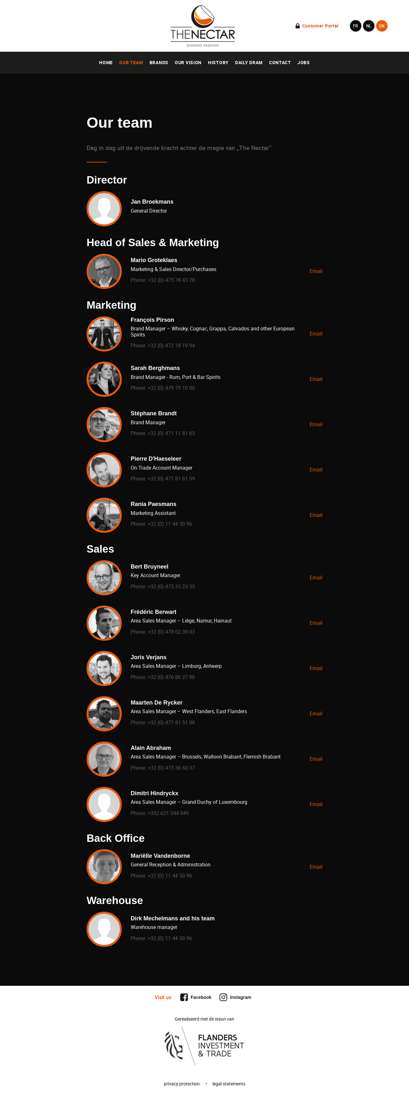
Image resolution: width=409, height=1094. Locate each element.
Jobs (303, 62)
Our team (131, 62)
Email (316, 271)
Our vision (188, 62)
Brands (159, 62)
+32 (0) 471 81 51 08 (170, 722)
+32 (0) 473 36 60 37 (170, 767)
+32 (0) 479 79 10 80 (170, 387)
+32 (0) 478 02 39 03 (170, 631)
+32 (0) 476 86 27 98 (170, 677)
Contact (280, 62)
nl (368, 26)
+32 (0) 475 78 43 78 (170, 279)
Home (106, 62)
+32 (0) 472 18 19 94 (170, 345)
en (381, 26)
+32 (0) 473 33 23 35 (170, 586)
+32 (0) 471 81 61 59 (170, 478)
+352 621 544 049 (167, 813)
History (218, 62)
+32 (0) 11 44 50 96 (169, 523)
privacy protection (182, 1084)
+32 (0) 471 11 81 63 (170, 433)
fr (355, 26)
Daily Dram (249, 62)
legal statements (228, 1084)
